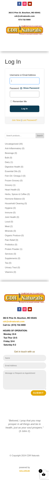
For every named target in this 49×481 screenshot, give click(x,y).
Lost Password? (29, 120)
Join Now (16, 120)
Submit (38, 393)
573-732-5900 (24, 19)
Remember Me (18, 101)
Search (40, 136)
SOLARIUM (24, 471)
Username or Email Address (23, 75)
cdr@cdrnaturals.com (24, 16)
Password (14, 88)
